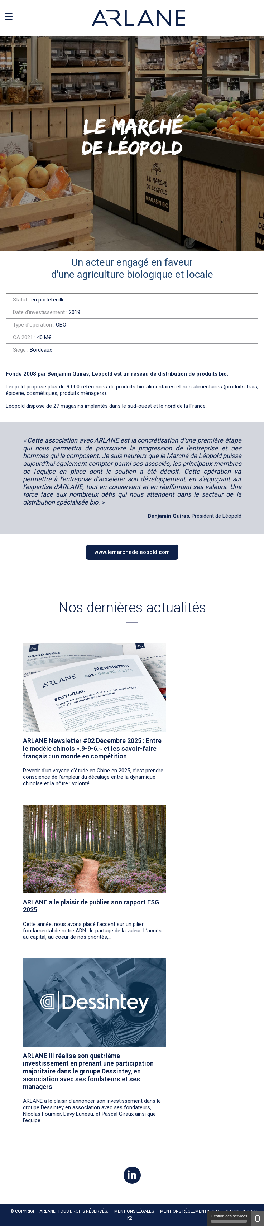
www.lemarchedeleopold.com (132, 552)
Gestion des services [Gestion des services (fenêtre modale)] (229, 1218)
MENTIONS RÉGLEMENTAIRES (189, 1211)
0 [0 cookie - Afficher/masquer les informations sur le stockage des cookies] (257, 1218)
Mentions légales (134, 1211)
